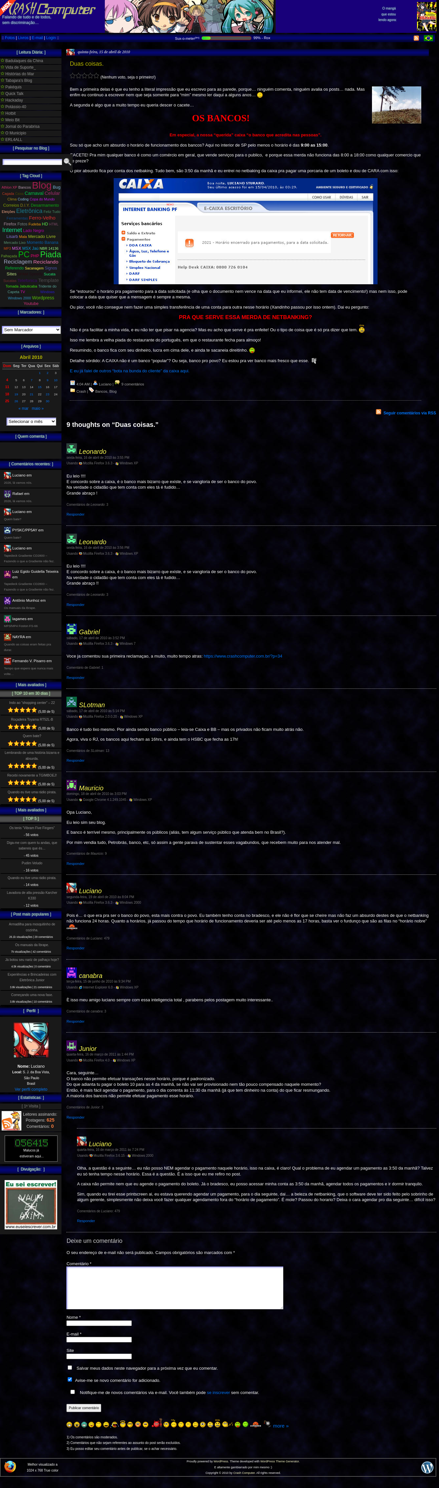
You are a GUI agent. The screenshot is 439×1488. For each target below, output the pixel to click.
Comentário (78, 1263)
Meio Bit (10, 120)
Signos (51, 268)
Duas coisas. (87, 63)
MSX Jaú (30, 248)
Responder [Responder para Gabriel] (75, 678)
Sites (11, 273)
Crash (81, 391)
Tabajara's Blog (16, 80)
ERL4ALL (11, 139)
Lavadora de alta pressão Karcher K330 (32, 895)
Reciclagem (18, 262)
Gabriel (89, 632)
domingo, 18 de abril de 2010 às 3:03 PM (96, 794)
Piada (50, 254)
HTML (53, 224)
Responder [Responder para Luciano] (75, 948)
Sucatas (9, 281)
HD (45, 223)
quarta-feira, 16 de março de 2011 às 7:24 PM (110, 1149)
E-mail (37, 37)
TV (22, 292)
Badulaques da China (22, 60)
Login (51, 37)
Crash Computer (244, 1480)
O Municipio (13, 133)
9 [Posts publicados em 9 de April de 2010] (47, 380)
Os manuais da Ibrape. (32, 945)
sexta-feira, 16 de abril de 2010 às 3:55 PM (97, 457)
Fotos (10, 37)
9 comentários (129, 384)
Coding (23, 199)
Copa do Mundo (42, 199)
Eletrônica (29, 211)
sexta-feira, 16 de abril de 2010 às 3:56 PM (97, 547)
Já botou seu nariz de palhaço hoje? (32, 960)
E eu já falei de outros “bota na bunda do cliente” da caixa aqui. (129, 370)
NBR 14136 (49, 248)
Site (70, 1358)
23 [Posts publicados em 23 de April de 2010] (47, 394)
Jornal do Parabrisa (20, 126)
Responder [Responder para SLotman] (75, 760)
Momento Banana (42, 242)
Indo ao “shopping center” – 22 (32, 703)
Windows (47, 292)
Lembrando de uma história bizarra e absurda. (32, 755)
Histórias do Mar (17, 74)
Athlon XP (9, 187)
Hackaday (12, 100)
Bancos (101, 391)
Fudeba (35, 224)
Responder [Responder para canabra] (75, 1021)
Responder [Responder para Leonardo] (75, 514)
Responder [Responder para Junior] (75, 1117)
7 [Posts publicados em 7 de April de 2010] (31, 380)
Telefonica (27, 280)
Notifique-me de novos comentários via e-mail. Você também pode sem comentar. (163, 1400)
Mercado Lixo (15, 242)
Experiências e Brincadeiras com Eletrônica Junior (32, 977)
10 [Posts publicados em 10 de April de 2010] (56, 380)
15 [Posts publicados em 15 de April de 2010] (40, 387)
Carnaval (34, 193)
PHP (35, 256)
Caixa (19, 194)
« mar (23, 408)
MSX (16, 248)
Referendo (14, 268)
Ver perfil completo (31, 1089)
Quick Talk (12, 93)
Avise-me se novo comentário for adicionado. (117, 1388)
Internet (12, 230)
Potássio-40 (13, 107)
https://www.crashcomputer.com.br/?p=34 (243, 656)
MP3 (7, 248)
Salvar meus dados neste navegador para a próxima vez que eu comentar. (147, 1376)
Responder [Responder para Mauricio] (75, 864)
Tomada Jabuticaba (21, 286)
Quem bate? (32, 736)
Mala (23, 237)
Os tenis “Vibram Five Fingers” (32, 828)
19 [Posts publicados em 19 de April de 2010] (16, 394)
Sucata (50, 274)
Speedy (36, 274)
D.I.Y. (25, 205)
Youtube (31, 303)
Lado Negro (33, 230)
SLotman (92, 705)
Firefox (10, 224)
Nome (73, 1325)
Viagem (32, 292)
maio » (38, 408)
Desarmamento (45, 205)
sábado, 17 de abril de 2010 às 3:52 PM (95, 638)
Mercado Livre (42, 236)
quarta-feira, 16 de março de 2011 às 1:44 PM (100, 1054)
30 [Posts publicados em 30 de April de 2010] (47, 401)
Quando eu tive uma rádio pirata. (32, 792)
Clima (11, 199)
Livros (23, 37)
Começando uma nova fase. (32, 995)
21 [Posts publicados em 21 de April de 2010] (32, 394)
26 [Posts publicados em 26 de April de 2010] (16, 401)
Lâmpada (52, 231)
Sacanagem (34, 268)
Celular (52, 193)
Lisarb (12, 236)
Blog (113, 391)
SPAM (23, 274)
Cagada (8, 194)
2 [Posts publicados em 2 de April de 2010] (47, 373)
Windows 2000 (19, 298)
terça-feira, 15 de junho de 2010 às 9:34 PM (98, 981)
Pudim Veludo (32, 863)
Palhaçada (9, 256)
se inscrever (218, 1400)
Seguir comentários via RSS (409, 413)
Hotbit (8, 113)
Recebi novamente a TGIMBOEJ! (32, 775)
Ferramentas (17, 218)
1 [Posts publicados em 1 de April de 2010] (39, 373)
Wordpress (43, 297)
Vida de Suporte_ (18, 67)
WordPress (221, 1469)
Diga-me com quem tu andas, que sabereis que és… (32, 845)
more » (281, 1433)
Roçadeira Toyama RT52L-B (32, 719)
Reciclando (45, 262)
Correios (11, 205)
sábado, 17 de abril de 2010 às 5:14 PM (95, 711)
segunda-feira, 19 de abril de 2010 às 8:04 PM (100, 897)
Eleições (8, 212)
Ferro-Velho (42, 218)
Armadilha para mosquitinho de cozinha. (32, 927)
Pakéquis (11, 87)
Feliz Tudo (52, 212)
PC (24, 254)
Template (48, 280)
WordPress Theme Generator (279, 1469)
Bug (57, 187)
